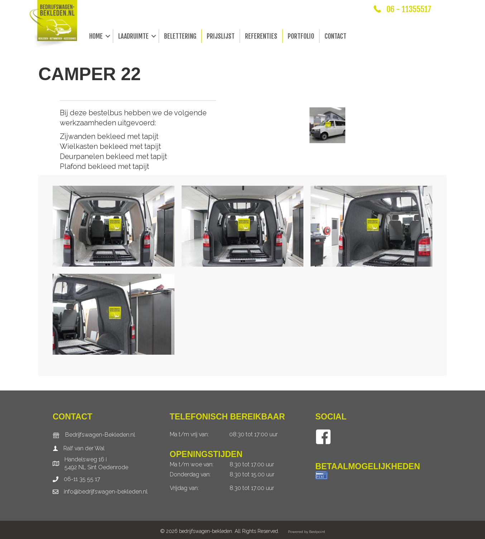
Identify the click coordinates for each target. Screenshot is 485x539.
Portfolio (301, 36)
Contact (335, 36)
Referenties (261, 36)
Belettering (180, 36)
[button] (108, 36)
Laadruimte (133, 36)
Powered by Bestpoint (306, 532)
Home (96, 36)
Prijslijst (221, 36)
